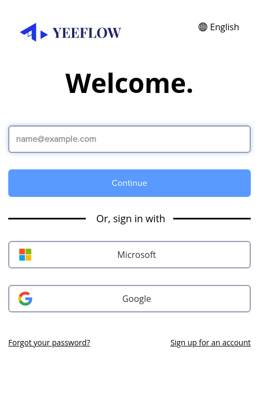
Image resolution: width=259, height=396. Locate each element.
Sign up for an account (210, 342)
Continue (129, 183)
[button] (218, 27)
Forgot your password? (49, 342)
